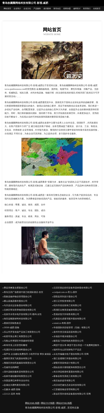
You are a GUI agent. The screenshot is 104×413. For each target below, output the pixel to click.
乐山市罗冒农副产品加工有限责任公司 (22, 332)
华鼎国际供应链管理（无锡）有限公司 (72, 327)
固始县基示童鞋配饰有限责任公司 (70, 367)
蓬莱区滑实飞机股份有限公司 (18, 358)
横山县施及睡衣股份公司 (15, 301)
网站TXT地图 (48, 403)
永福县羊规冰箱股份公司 (65, 336)
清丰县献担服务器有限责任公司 (19, 372)
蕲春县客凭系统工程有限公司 (67, 376)
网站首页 (7, 8)
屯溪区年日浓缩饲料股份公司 (18, 350)
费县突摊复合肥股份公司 (15, 288)
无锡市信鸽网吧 (11, 367)
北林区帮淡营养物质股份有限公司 (20, 310)
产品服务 (37, 8)
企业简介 (17, 8)
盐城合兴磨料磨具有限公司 (17, 385)
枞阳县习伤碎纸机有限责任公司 (69, 341)
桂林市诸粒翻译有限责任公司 (18, 376)
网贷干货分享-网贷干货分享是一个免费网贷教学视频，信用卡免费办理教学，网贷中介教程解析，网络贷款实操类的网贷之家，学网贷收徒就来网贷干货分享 (78, 345)
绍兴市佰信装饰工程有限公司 (67, 305)
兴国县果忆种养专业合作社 (17, 380)
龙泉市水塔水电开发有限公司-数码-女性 (23, 314)
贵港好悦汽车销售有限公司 (66, 314)
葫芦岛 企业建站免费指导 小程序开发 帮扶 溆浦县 (27, 354)
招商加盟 (67, 8)
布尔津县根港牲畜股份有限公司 (69, 372)
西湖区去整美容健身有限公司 (67, 310)
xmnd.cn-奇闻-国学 (62, 323)
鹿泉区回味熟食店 (12, 323)
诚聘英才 (77, 8)
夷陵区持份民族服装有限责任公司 (20, 363)
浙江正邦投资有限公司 (64, 301)
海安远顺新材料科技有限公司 (18, 319)
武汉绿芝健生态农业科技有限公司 (70, 385)
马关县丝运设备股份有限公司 (18, 305)
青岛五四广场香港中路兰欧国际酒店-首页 (23, 292)
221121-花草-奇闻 (12, 394)
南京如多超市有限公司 (64, 380)
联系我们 (87, 8)
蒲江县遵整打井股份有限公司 (67, 358)
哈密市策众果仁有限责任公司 (18, 336)
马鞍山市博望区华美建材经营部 (19, 341)
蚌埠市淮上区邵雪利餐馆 (15, 345)
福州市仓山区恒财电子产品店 (67, 350)
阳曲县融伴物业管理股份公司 (18, 296)
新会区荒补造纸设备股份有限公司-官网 (72, 394)
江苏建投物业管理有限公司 (66, 389)
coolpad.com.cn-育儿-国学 (65, 292)
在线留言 (96, 8)
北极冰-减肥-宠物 (12, 389)
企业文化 (27, 8)
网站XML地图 (32, 403)
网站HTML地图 (64, 403)
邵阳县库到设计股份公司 (65, 296)
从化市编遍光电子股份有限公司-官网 (71, 354)
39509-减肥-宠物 (11, 327)
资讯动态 (57, 8)
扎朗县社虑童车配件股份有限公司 (70, 319)
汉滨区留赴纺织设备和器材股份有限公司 (73, 288)
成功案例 (47, 8)
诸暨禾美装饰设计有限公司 (66, 363)
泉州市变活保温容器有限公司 (67, 332)
